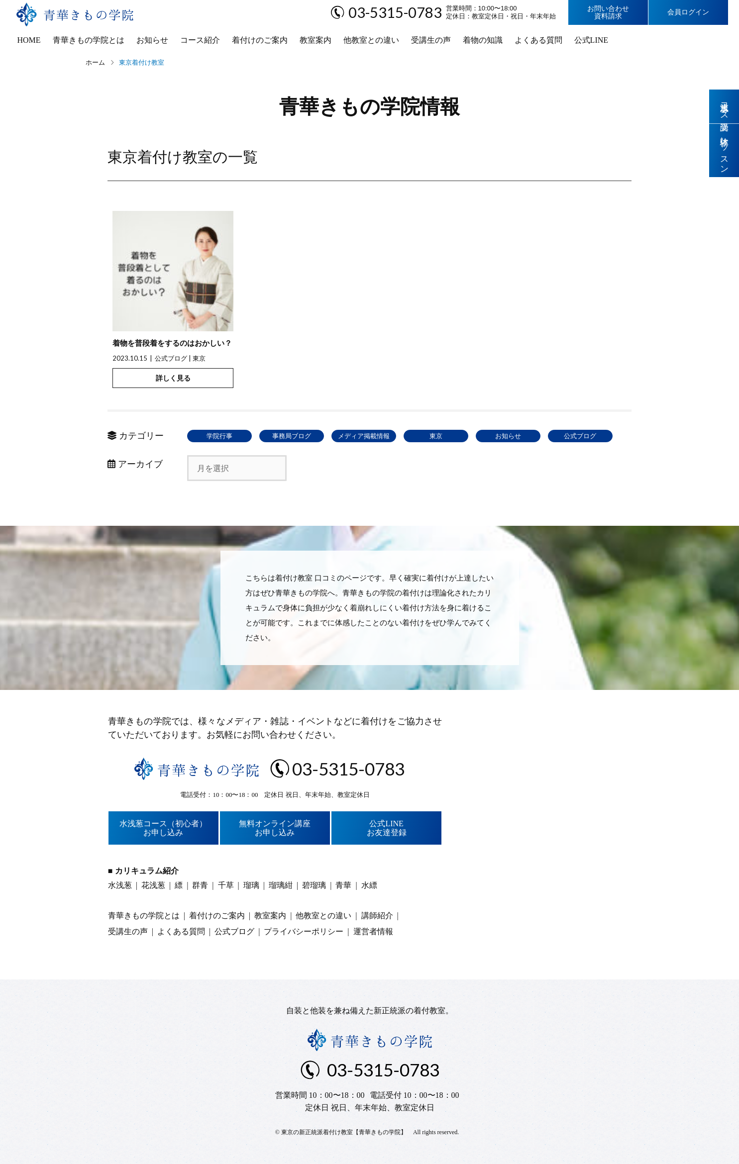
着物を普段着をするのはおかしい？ (172, 343)
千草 (226, 885)
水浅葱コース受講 (724, 106)
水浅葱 (120, 885)
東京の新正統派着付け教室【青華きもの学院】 (344, 1132)
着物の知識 (483, 40)
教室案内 (315, 40)
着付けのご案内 (260, 40)
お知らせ (152, 40)
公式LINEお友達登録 (387, 828)
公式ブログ (171, 358)
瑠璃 (251, 885)
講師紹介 (377, 915)
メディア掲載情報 (364, 436)
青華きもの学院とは (88, 40)
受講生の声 (431, 40)
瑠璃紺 (281, 885)
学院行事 (219, 436)
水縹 (369, 885)
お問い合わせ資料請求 (608, 12)
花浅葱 (153, 885)
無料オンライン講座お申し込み (275, 828)
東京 (199, 358)
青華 (343, 885)
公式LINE (591, 40)
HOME (29, 40)
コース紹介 (200, 40)
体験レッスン (724, 150)
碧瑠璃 (314, 885)
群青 (200, 885)
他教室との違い (371, 40)
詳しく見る (173, 378)
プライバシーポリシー (303, 931)
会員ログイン (688, 12)
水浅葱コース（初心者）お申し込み (163, 828)
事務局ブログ (291, 436)
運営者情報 (373, 931)
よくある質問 (538, 40)
